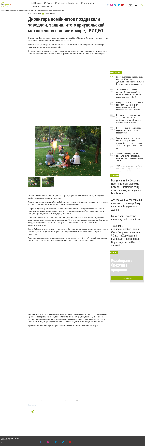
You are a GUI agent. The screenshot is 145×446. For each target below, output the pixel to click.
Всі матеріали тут (127, 278)
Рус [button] (130, 5)
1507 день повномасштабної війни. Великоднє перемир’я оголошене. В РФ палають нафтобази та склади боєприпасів (129, 171)
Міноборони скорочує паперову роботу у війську (126, 217)
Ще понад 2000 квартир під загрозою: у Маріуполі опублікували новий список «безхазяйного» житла (128, 119)
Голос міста (35, 6)
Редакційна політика (47, 6)
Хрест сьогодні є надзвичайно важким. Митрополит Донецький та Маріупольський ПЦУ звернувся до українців (130, 80)
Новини (37, 3)
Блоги (48, 3)
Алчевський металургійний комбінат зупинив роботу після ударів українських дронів (127, 204)
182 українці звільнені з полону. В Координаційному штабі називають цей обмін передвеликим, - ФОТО (128, 93)
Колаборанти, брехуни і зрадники (122, 265)
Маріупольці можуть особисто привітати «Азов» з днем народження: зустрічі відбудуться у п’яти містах (129, 106)
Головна (3, 10)
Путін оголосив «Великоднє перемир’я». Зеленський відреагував (128, 130)
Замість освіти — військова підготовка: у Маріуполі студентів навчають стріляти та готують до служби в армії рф (129, 143)
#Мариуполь (32, 405)
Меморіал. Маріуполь (67, 3)
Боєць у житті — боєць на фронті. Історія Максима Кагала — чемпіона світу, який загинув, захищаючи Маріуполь (126, 187)
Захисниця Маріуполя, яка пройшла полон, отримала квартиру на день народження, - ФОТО (129, 157)
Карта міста (88, 3)
